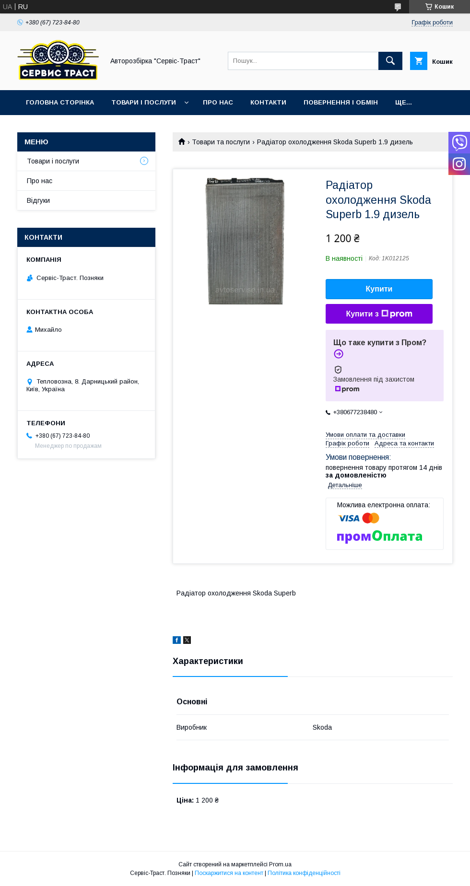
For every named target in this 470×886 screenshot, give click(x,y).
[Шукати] (390, 61)
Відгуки (38, 200)
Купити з (379, 314)
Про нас (218, 102)
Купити (379, 289)
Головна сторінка (60, 102)
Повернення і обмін (341, 102)
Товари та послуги (221, 142)
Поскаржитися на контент (229, 873)
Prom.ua (280, 864)
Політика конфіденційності (304, 873)
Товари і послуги (143, 102)
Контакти (268, 102)
